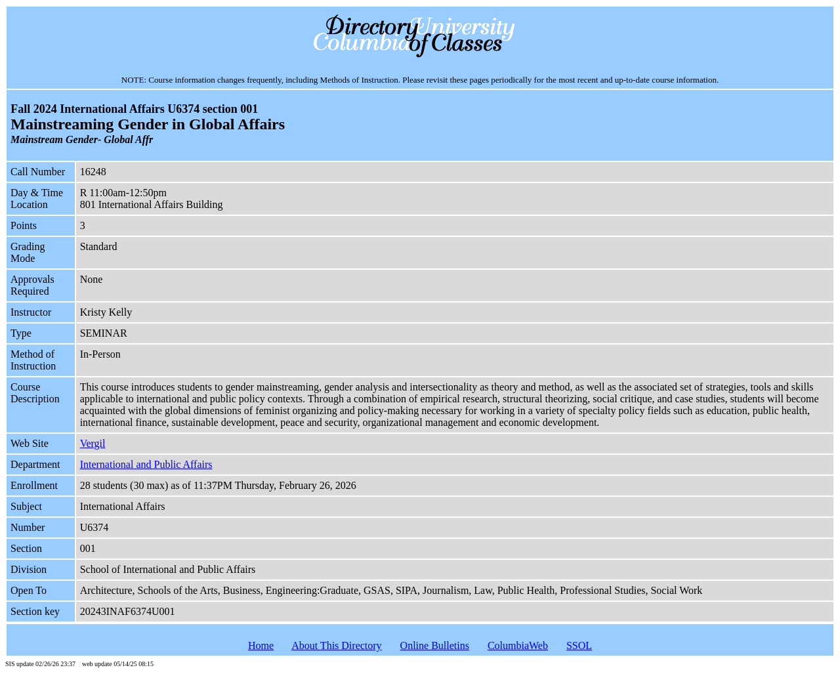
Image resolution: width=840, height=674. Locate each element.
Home (261, 645)
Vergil (93, 443)
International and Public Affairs (146, 464)
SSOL (579, 645)
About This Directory (336, 645)
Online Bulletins (434, 645)
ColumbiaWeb (518, 645)
